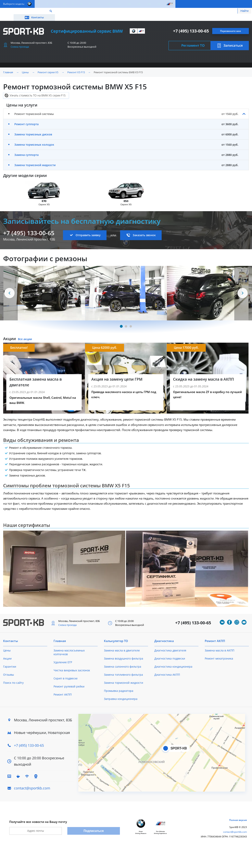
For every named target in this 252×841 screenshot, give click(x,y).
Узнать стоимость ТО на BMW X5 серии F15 (38, 90)
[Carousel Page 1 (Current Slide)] (121, 320)
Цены (25, 11)
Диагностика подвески (169, 653)
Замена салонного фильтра (122, 661)
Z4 (159, 4)
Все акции (25, 333)
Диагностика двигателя (170, 645)
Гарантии (9, 661)
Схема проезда (20, 41)
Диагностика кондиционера (173, 661)
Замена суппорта (26, 149)
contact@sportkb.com (32, 782)
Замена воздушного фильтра (123, 653)
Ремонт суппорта (26, 118)
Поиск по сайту (13, 677)
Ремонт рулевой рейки (69, 681)
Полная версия (238, 816)
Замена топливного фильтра (123, 669)
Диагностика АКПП (167, 669)
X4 (129, 4)
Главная (8, 66)
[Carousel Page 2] (126, 320)
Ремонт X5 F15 (76, 66)
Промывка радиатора (118, 685)
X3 (119, 4)
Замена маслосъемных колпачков (69, 646)
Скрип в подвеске (66, 672)
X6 (149, 4)
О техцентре (87, 11)
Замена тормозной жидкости (35, 159)
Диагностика (164, 635)
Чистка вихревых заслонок (72, 664)
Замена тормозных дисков (33, 128)
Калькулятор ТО (61, 11)
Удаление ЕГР (63, 656)
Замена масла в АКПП (219, 645)
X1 (98, 4)
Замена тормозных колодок (34, 139)
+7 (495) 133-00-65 (191, 25)
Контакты (231, 11)
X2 (108, 4)
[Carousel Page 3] (131, 320)
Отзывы (8, 669)
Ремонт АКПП (63, 689)
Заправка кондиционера (120, 693)
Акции (39, 11)
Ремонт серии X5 (48, 66)
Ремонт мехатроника (219, 653)
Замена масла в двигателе (122, 645)
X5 (139, 4)
